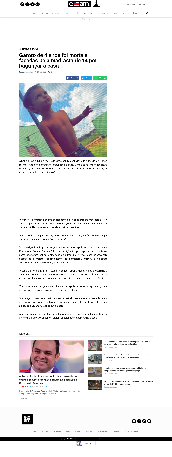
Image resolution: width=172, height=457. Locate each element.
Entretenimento (102, 13)
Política (77, 13)
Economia (88, 13)
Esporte (115, 13)
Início (35, 13)
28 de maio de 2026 (111, 384)
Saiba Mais (25, 409)
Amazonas (56, 13)
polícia (34, 59)
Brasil (67, 13)
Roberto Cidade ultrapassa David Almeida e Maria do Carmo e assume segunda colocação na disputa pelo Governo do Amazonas (48, 390)
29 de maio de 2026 (37, 397)
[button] (147, 13)
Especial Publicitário (130, 13)
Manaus (45, 13)
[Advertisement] (63, 206)
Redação (25, 397)
